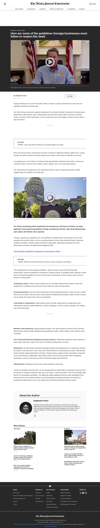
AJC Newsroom (39, 500)
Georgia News (31, 23)
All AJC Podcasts (50, 497)
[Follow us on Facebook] (83, 492)
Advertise (37, 497)
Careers (15, 500)
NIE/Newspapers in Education (68, 503)
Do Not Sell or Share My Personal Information (50, 523)
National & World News (56, 23)
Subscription (64, 488)
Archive (15, 503)
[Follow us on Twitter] (80, 492)
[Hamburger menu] (5, 16)
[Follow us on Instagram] (86, 492)
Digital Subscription (65, 491)
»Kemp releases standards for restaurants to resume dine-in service (37, 250)
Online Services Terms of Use (22, 523)
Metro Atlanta (19, 23)
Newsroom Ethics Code (19, 497)
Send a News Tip (39, 494)
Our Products (50, 488)
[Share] (87, 41)
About (15, 488)
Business (82, 23)
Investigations (71, 23)
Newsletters (49, 494)
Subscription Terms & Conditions (68, 500)
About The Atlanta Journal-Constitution (23, 494)
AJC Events (49, 500)
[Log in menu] (93, 16)
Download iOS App (51, 503)
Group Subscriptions (65, 497)
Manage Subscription (65, 494)
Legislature (42, 23)
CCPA (84, 523)
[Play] (50, 61)
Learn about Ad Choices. (50, 525)
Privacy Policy (33, 523)
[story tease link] (25, 436)
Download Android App (52, 506)
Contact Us (38, 488)
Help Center (16, 491)
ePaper (48, 491)
